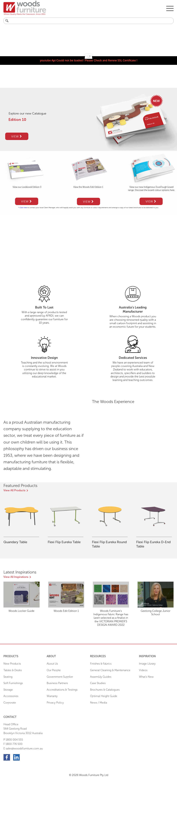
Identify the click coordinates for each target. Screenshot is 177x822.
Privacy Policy (55, 702)
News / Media (98, 702)
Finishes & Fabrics (100, 663)
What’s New (146, 676)
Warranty (52, 696)
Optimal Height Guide (103, 696)
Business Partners (57, 683)
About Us (52, 663)
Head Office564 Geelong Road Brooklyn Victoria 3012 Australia (23, 729)
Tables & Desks (12, 670)
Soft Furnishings (13, 683)
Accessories (10, 696)
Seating (7, 676)
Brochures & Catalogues (105, 689)
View (16, 136)
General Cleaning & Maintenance (110, 670)
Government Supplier (60, 676)
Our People (54, 670)
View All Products (14, 490)
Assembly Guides (100, 676)
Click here (23, 208)
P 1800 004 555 (13, 739)
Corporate (9, 702)
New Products (12, 663)
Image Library (147, 663)
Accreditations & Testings (62, 689)
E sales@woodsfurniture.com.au (23, 748)
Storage (8, 689)
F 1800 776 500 (12, 744)
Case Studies (98, 683)
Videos (143, 670)
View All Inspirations (15, 577)
